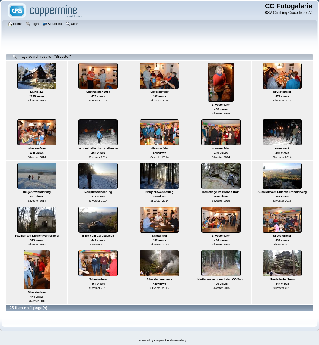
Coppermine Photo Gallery (170, 340)
